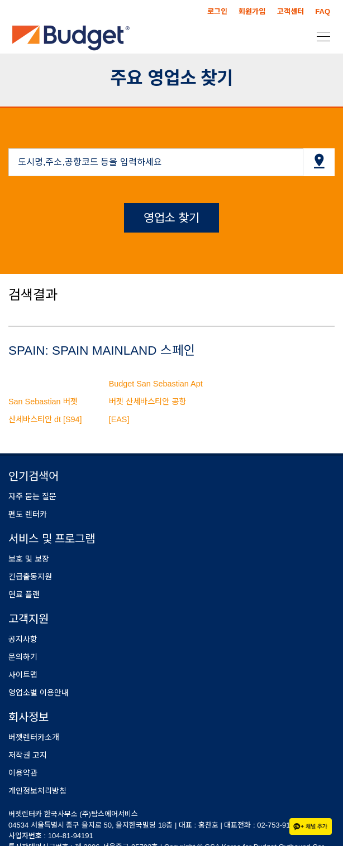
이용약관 (22, 772)
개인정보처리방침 (37, 790)
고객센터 (290, 11)
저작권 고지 (27, 755)
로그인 (217, 11)
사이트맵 (22, 674)
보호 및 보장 (28, 558)
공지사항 (22, 639)
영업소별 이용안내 (38, 692)
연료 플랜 (24, 594)
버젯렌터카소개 (33, 737)
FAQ (322, 11)
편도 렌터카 (27, 514)
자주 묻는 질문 (32, 496)
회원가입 (252, 11)
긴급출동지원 (30, 576)
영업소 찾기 (172, 217)
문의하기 (22, 656)
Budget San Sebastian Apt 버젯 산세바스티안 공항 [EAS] (156, 401)
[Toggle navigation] (320, 35)
